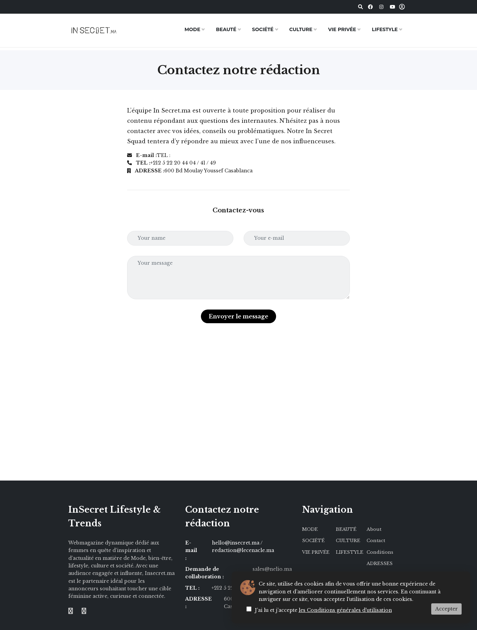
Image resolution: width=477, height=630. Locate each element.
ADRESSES (380, 563)
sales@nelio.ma (272, 569)
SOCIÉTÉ (263, 29)
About (374, 529)
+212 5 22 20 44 (231, 588)
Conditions (380, 552)
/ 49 (275, 588)
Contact (376, 540)
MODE (192, 29)
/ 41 (266, 588)
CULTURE (301, 29)
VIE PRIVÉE (342, 29)
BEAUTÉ (226, 29)
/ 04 (255, 588)
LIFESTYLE (385, 29)
